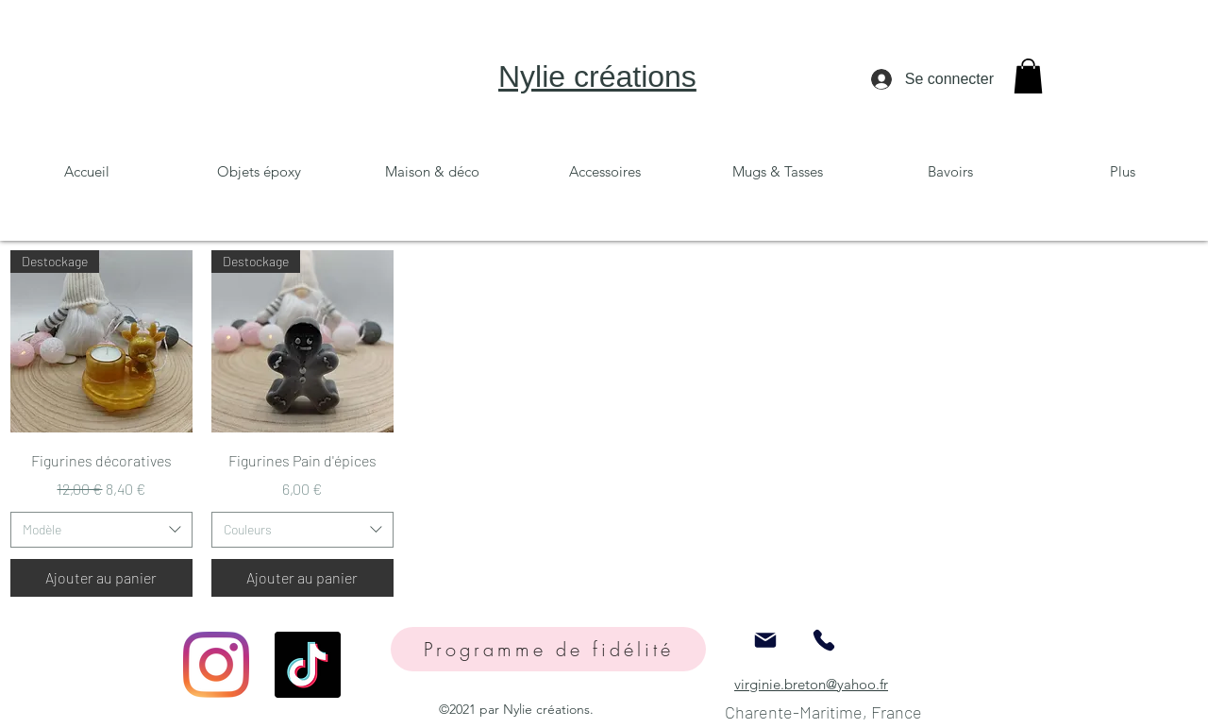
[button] (1028, 76)
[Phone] (824, 640)
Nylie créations (597, 76)
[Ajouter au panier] (101, 578)
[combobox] (101, 530)
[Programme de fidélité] (548, 649)
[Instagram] (216, 665)
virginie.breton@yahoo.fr (811, 684)
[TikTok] (308, 665)
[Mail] (765, 640)
